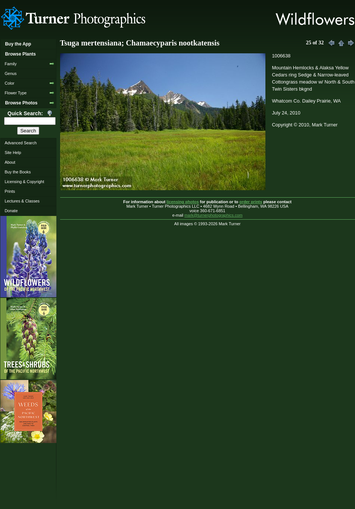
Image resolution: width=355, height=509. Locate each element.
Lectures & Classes (22, 201)
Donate (11, 210)
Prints (9, 191)
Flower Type (15, 93)
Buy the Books (17, 172)
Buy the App (18, 44)
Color (9, 83)
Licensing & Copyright (24, 181)
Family (10, 64)
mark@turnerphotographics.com (213, 215)
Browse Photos (21, 103)
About (9, 162)
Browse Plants (20, 54)
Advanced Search (20, 143)
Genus (10, 73)
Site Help (12, 152)
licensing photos (182, 201)
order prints (250, 201)
